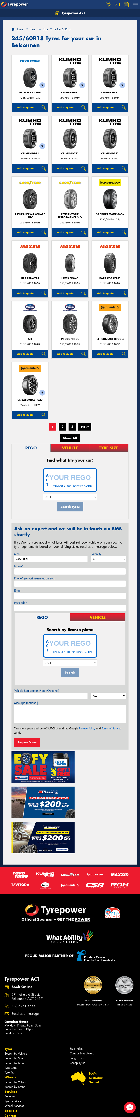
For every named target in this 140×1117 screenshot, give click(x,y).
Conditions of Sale (48, 1110)
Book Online (14, 1079)
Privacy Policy (87, 728)
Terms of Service (111, 728)
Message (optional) (26, 703)
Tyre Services (13, 1060)
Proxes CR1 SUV (30, 92)
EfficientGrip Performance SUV (70, 216)
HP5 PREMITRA (30, 278)
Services (11, 1050)
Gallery (10, 1094)
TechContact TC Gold (110, 339)
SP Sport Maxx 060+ (110, 214)
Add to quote (25, 107)
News (9, 1089)
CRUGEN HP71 (70, 92)
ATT (30, 339)
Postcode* (20, 603)
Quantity (96, 554)
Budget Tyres (77, 1017)
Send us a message (25, 972)
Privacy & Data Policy (26, 1110)
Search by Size (14, 1017)
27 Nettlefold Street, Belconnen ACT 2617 (27, 955)
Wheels (10, 1036)
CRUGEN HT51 (70, 153)
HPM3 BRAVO (70, 278)
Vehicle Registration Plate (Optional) (36, 691)
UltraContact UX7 (30, 400)
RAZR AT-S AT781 (110, 278)
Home (17, 29)
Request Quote (27, 742)
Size (17, 554)
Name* (19, 566)
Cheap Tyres (77, 1021)
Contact (10, 1074)
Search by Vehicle (16, 1012)
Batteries (10, 1055)
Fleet (8, 1084)
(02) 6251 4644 (23, 965)
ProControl (70, 339)
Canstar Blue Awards (83, 1012)
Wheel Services (14, 1064)
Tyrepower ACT (70, 13)
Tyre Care (11, 1026)
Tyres (8, 1007)
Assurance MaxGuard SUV (30, 216)
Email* (18, 591)
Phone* (34, 578)
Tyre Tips (10, 1031)
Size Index (76, 1007)
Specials (11, 1069)
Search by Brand (15, 1022)
